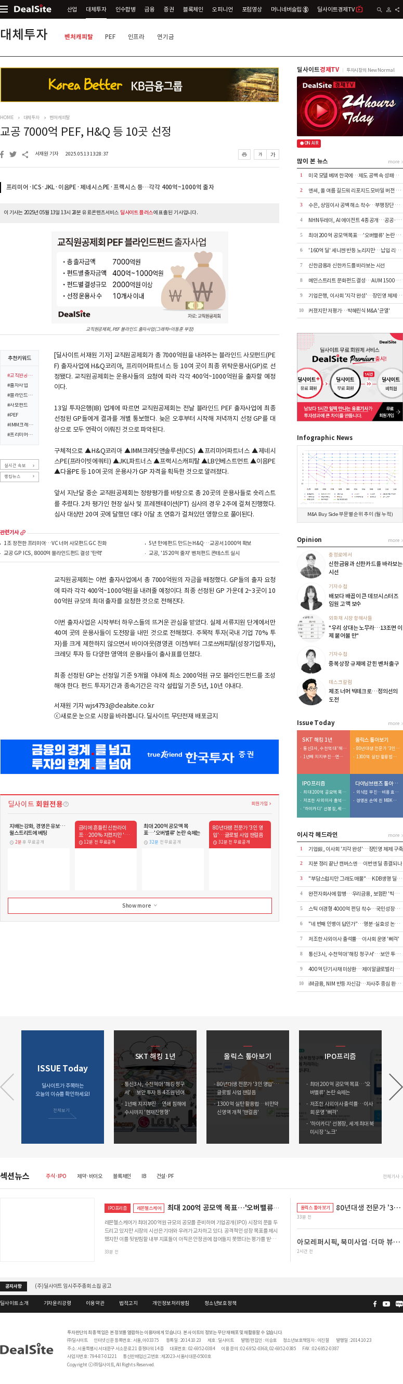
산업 (72, 9)
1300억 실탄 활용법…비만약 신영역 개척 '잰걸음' (378, 757)
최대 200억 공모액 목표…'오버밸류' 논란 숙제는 (325, 792)
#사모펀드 (17, 405)
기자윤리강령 (57, 1303)
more (22, 532)
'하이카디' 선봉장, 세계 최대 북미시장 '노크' (325, 809)
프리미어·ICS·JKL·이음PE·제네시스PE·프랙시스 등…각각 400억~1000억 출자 (110, 187)
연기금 (165, 37)
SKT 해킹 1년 (317, 740)
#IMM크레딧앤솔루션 (20, 425)
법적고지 (128, 1303)
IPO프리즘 (313, 783)
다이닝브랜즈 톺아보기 (377, 783)
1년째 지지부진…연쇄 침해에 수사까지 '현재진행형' (325, 757)
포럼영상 (252, 9)
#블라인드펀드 (20, 395)
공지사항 (13, 1286)
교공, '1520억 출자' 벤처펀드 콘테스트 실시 (194, 554)
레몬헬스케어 (149, 1208)
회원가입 (259, 803)
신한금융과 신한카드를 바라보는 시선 (346, 265)
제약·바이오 (89, 1176)
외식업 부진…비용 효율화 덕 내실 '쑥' (378, 792)
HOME (6, 117)
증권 (169, 9)
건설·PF (165, 1176)
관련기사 (9, 532)
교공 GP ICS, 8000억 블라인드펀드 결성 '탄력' (53, 554)
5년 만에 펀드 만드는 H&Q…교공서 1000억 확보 (200, 544)
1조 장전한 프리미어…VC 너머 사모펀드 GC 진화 (55, 544)
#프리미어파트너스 (20, 435)
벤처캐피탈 (78, 37)
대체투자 (96, 9)
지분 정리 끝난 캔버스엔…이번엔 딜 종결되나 (355, 863)
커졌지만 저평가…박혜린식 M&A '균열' (349, 310)
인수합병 (125, 9)
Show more (140, 905)
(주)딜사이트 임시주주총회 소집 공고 (73, 1286)
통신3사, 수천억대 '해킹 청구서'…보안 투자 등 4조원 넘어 (325, 748)
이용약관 (95, 1303)
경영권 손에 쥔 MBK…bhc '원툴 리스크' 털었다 (378, 800)
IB (143, 1176)
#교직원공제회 (20, 376)
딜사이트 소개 (14, 1303)
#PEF (12, 415)
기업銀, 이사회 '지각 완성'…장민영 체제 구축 (355, 849)
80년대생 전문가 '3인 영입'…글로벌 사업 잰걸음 (378, 748)
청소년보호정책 (220, 1303)
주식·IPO (56, 1176)
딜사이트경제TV (340, 9)
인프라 (136, 37)
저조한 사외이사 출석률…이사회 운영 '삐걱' (325, 800)
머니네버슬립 (289, 9)
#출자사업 (17, 386)
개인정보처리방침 (170, 1303)
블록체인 (193, 9)
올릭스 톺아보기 (371, 740)
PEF (110, 37)
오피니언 (222, 9)
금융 (150, 9)
